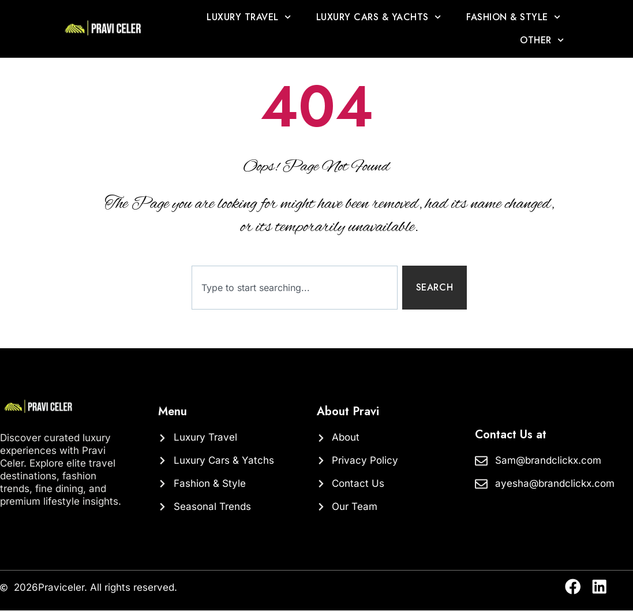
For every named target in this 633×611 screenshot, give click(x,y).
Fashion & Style (513, 17)
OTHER (542, 40)
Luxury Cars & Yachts (378, 17)
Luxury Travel (249, 17)
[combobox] (295, 288)
